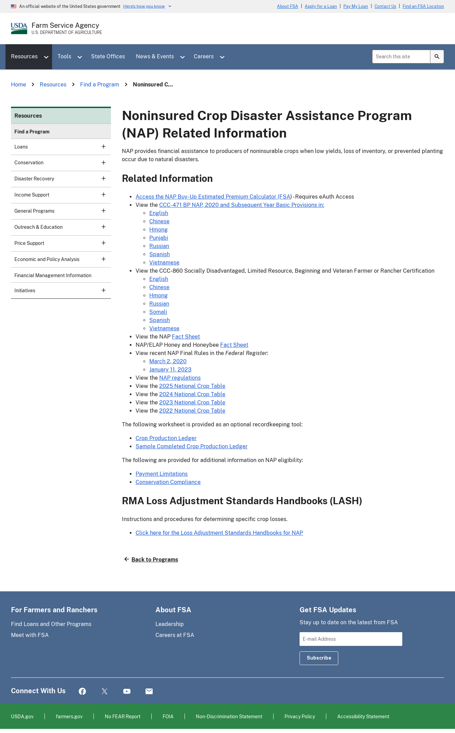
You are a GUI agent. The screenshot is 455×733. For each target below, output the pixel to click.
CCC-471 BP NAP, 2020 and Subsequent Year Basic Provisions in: (241, 205)
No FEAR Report (122, 716)
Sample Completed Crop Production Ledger (192, 446)
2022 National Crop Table (192, 410)
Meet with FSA (30, 635)
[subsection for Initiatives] (99, 290)
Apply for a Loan (321, 6)
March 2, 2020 (168, 361)
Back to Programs (154, 559)
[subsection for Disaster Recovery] (99, 178)
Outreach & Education (59, 227)
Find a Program (32, 131)
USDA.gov (22, 716)
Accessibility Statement (363, 716)
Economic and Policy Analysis (59, 259)
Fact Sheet (186, 336)
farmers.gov (69, 716)
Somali (158, 312)
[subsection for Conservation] (99, 162)
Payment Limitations (162, 474)
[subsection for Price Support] (99, 243)
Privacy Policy (300, 716)
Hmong (158, 229)
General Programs (59, 210)
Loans (59, 146)
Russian (159, 246)
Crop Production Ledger (166, 438)
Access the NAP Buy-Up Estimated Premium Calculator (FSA (213, 196)
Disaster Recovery (59, 178)
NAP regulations (180, 378)
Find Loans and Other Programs (51, 624)
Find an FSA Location (423, 6)
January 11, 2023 (170, 369)
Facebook (82, 691)
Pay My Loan (355, 6)
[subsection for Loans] (99, 146)
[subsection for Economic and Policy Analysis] (99, 259)
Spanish (159, 254)
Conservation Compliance (168, 482)
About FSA (287, 6)
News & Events (155, 56)
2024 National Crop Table (192, 394)
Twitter (104, 691)
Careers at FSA (174, 635)
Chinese (159, 221)
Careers (204, 56)
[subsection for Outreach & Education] (99, 227)
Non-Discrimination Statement (229, 716)
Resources (24, 56)
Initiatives (59, 290)
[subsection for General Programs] (99, 210)
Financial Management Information (52, 275)
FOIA (168, 716)
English (158, 213)
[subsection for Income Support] (99, 194)
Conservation (59, 162)
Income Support (59, 194)
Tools (64, 56)
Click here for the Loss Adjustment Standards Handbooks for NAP (219, 533)
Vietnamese (164, 262)
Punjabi (158, 238)
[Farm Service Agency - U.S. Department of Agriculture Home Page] (66, 28)
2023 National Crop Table (192, 402)
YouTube (127, 691)
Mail (149, 691)
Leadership (169, 624)
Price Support (59, 243)
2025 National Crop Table (192, 386)
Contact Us (385, 6)
